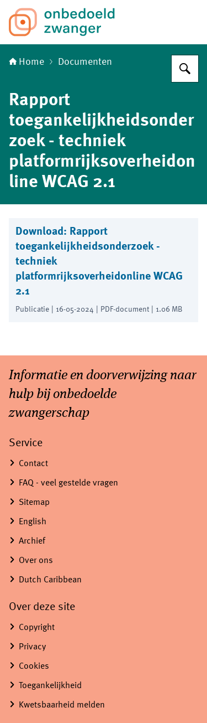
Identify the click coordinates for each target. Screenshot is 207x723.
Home (26, 62)
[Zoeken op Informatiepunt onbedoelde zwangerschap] (185, 68)
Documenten (85, 62)
